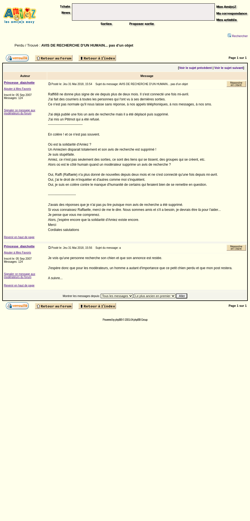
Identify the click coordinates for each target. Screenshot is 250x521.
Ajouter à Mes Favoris (17, 88)
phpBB (118, 319)
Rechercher (238, 36)
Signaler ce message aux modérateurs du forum (19, 112)
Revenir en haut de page (19, 237)
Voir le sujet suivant (228, 67)
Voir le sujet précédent (195, 67)
